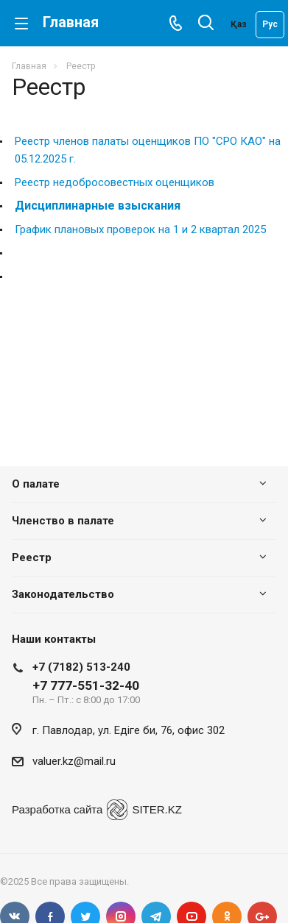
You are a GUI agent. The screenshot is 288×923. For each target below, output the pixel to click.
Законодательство (63, 594)
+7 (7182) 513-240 (81, 667)
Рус (270, 24)
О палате (36, 484)
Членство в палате (63, 520)
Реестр (32, 557)
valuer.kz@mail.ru (74, 761)
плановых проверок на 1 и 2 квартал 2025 (159, 229)
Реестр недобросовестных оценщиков (114, 182)
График (33, 229)
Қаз (239, 24)
